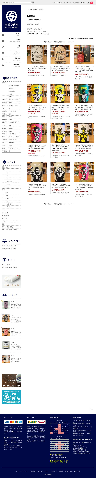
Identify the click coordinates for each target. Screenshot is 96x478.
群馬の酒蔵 (34, 9)
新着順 (92, 38)
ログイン (68, 2)
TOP (28, 9)
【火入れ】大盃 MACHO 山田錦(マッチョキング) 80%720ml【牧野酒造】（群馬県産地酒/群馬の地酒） (84, 146)
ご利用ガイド (54, 471)
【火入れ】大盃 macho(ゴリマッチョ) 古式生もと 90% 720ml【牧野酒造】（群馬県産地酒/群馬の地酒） (61, 185)
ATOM (78, 471)
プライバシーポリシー (43, 471)
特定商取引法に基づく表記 (66, 471)
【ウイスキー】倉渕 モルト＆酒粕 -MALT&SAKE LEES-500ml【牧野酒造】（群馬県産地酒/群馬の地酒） (61, 68)
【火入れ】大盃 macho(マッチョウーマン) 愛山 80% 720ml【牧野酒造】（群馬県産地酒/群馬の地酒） (37, 146)
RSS (75, 471)
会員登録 (77, 2)
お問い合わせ (33, 471)
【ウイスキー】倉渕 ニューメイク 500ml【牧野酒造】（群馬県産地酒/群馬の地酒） (37, 68)
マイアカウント (58, 2)
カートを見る (88, 2)
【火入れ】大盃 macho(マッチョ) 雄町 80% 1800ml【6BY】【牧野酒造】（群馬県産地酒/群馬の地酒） (37, 107)
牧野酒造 (41, 9)
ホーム (17, 471)
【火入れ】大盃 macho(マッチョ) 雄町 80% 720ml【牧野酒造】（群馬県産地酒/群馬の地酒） (60, 107)
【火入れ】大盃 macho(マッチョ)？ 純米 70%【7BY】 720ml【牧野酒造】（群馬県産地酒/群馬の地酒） (84, 107)
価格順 (87, 38)
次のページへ (72, 42)
